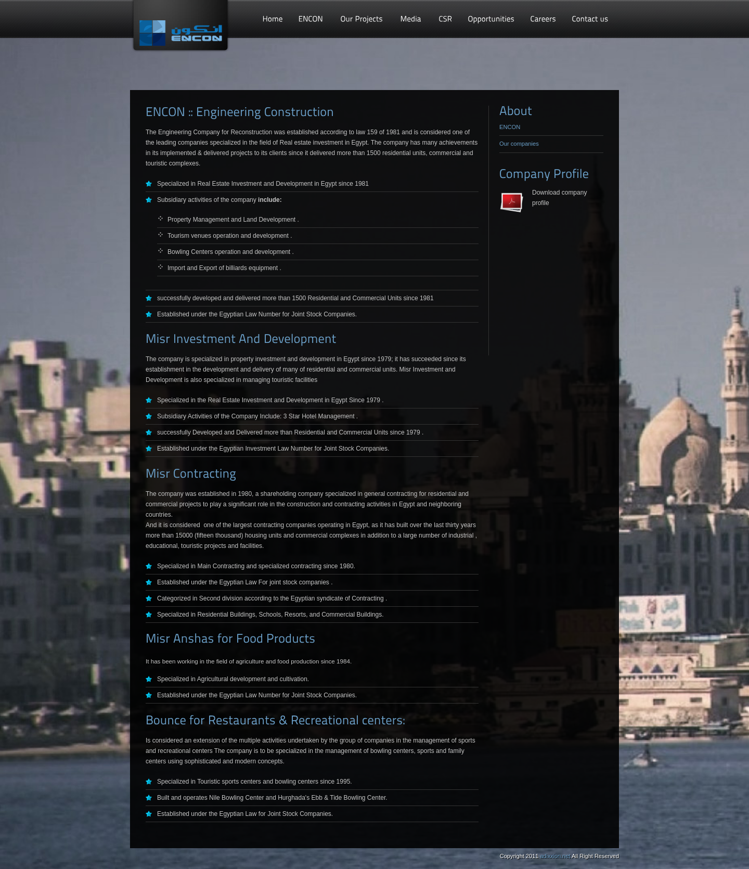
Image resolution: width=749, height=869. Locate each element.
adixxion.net (555, 856)
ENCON (509, 127)
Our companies (519, 143)
